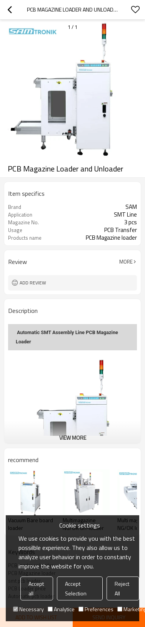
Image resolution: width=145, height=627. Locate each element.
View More (72, 438)
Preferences (95, 609)
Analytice (61, 609)
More (126, 262)
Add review (33, 282)
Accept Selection (76, 588)
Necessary (28, 609)
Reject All (122, 588)
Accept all (36, 588)
